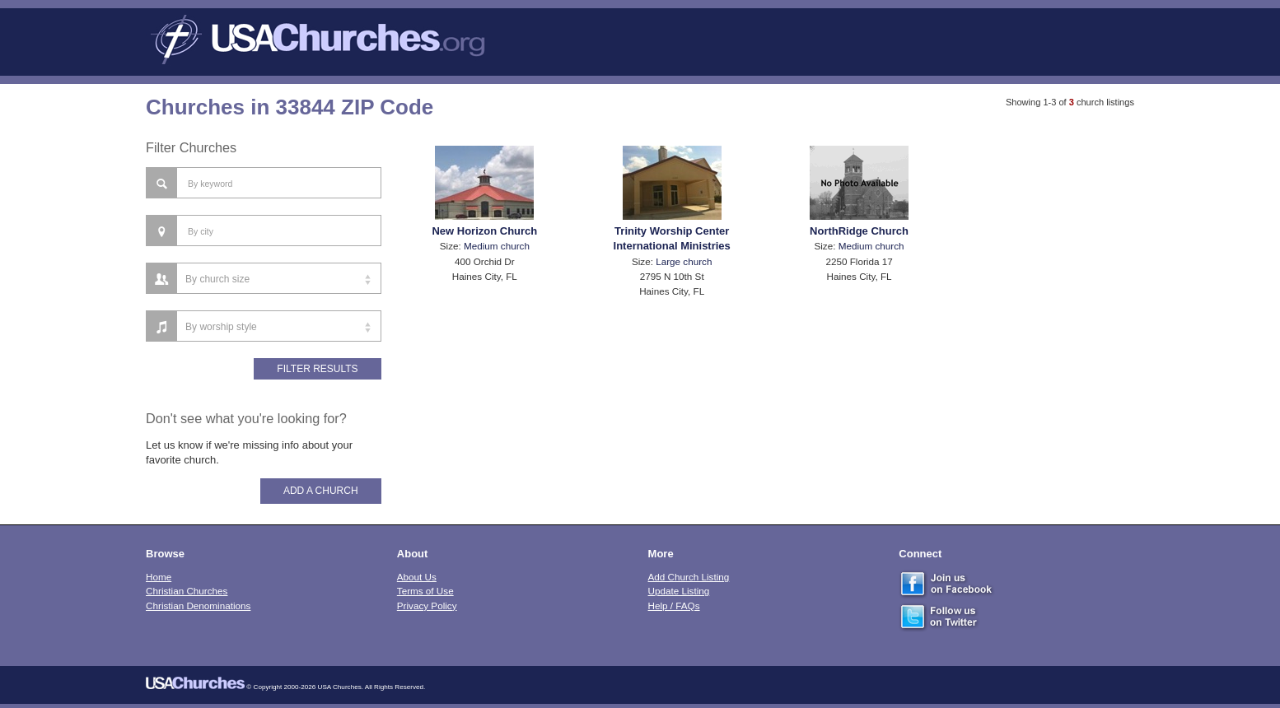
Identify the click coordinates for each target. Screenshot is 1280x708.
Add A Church (320, 490)
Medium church (497, 245)
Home (158, 576)
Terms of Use (425, 590)
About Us (417, 576)
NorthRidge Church (859, 231)
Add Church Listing (689, 576)
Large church (684, 261)
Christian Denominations (198, 605)
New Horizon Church (484, 231)
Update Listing (679, 590)
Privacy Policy (427, 605)
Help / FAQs (674, 605)
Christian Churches (186, 590)
